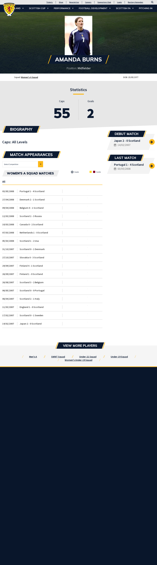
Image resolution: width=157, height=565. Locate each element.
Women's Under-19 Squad (78, 360)
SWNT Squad (58, 356)
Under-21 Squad (87, 356)
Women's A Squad (29, 77)
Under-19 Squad (119, 356)
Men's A (33, 356)
